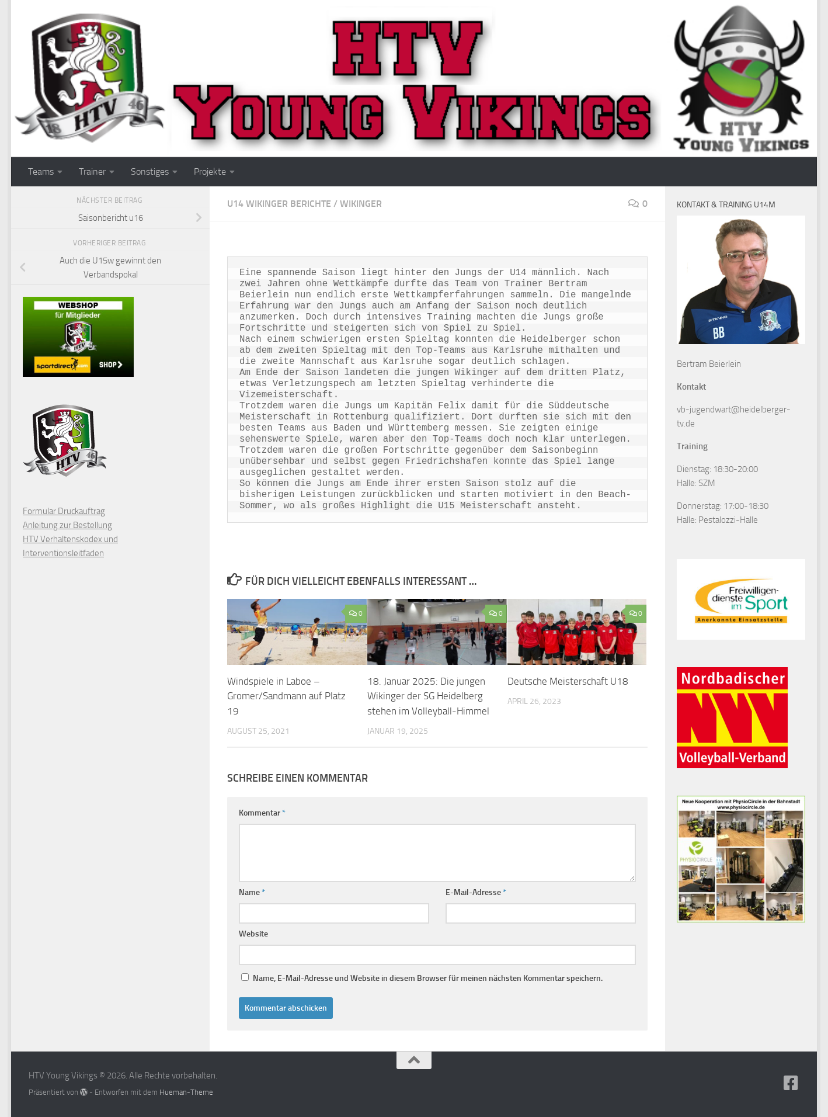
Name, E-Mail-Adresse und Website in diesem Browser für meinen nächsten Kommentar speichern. (428, 978)
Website (253, 934)
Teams (41, 171)
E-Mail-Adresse (476, 892)
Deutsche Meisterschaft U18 (567, 681)
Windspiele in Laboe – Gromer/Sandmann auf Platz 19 (286, 696)
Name (252, 892)
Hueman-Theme (186, 1092)
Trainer (92, 171)
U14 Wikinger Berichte (279, 203)
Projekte (210, 171)
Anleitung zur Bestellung (67, 525)
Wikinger (361, 203)
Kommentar (262, 813)
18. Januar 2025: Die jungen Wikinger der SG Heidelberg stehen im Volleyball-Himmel (428, 696)
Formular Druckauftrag (64, 511)
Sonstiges (150, 171)
